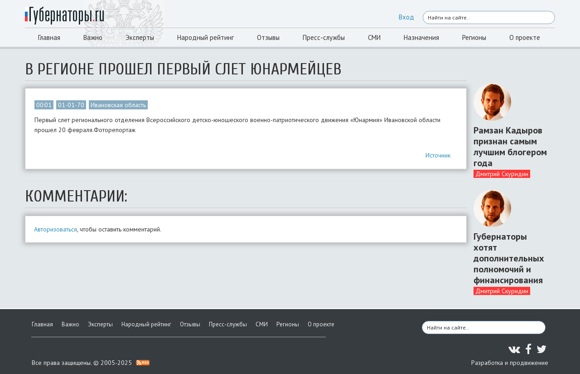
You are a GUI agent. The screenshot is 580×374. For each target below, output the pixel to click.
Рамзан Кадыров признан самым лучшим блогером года (510, 146)
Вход (406, 17)
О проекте (524, 37)
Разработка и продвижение (509, 363)
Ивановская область (118, 105)
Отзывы (268, 37)
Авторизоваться (55, 229)
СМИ (374, 37)
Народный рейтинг (205, 37)
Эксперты (140, 37)
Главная (49, 37)
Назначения (421, 37)
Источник (437, 155)
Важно (92, 37)
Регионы (474, 37)
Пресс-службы (324, 37)
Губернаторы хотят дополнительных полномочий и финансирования (509, 258)
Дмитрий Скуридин (501, 174)
